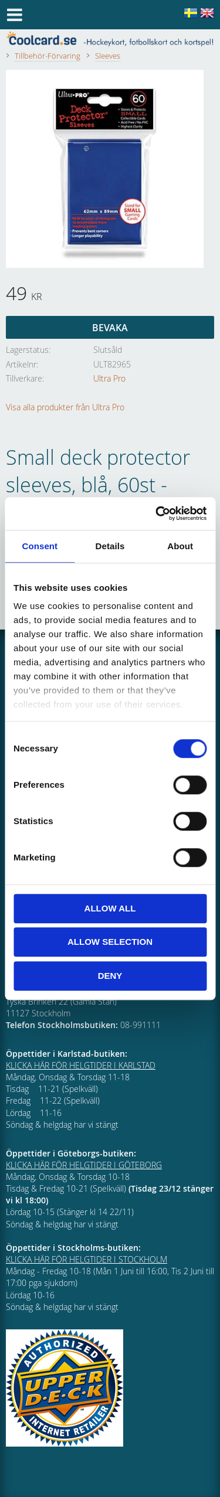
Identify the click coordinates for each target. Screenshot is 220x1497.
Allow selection (110, 942)
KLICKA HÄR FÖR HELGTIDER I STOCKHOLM (86, 1259)
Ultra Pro (109, 378)
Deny (110, 976)
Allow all (110, 908)
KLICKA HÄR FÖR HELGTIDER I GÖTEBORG (84, 1165)
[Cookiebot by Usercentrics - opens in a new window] (157, 513)
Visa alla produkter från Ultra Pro (65, 407)
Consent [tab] (39, 546)
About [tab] (180, 546)
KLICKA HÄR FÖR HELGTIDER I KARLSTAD (80, 1065)
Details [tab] (110, 546)
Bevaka (110, 327)
